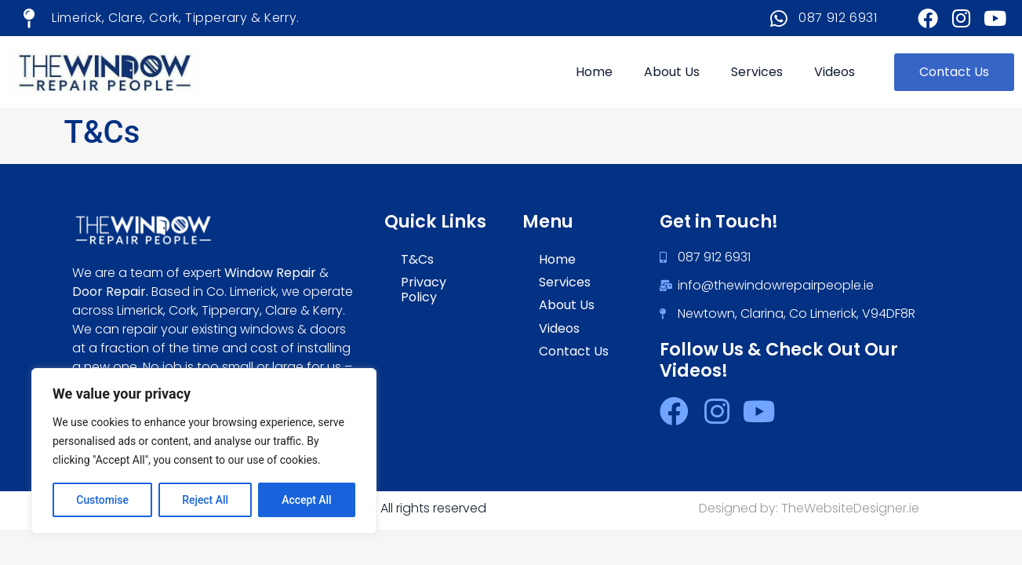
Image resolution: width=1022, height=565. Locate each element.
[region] (203, 451)
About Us (672, 72)
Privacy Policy (423, 289)
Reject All (205, 500)
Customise (102, 500)
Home (594, 72)
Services (757, 72)
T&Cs (417, 259)
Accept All (307, 500)
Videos (834, 72)
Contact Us (574, 351)
